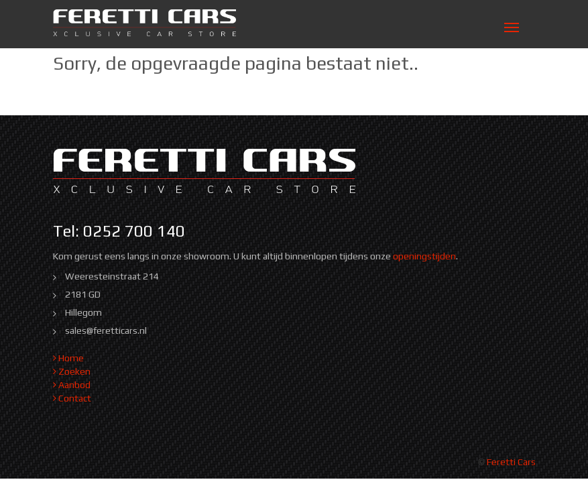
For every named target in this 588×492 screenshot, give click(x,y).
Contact (72, 398)
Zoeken (72, 371)
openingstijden (424, 256)
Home (68, 358)
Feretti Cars (511, 461)
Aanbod (72, 384)
